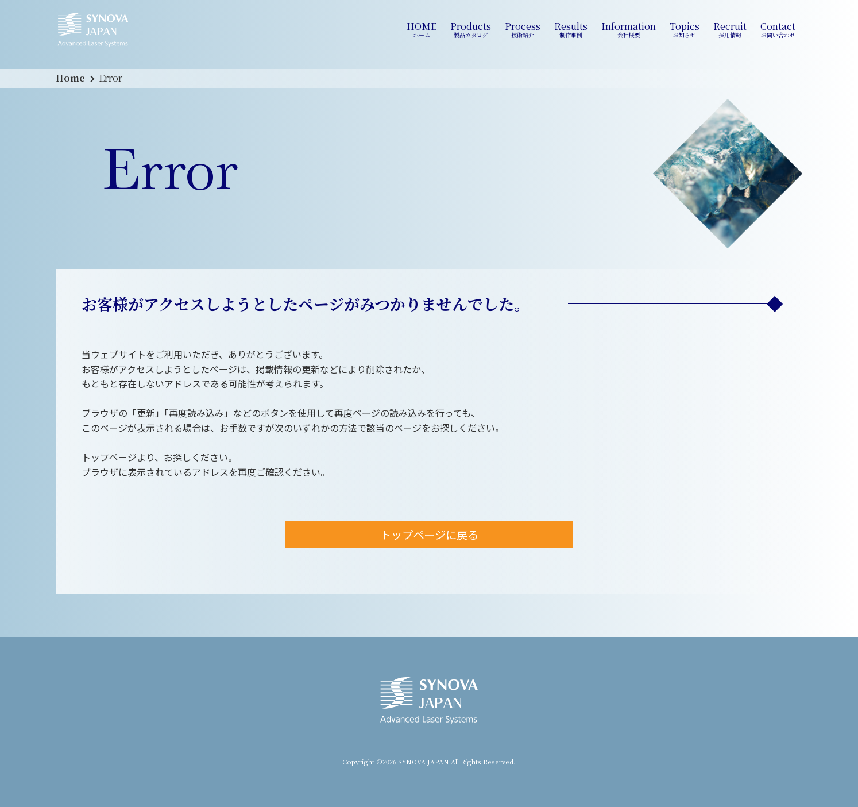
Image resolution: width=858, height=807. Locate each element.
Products (470, 30)
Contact (777, 30)
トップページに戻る (429, 535)
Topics (684, 30)
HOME (421, 30)
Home (70, 77)
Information (628, 30)
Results (571, 30)
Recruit (730, 30)
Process (522, 30)
